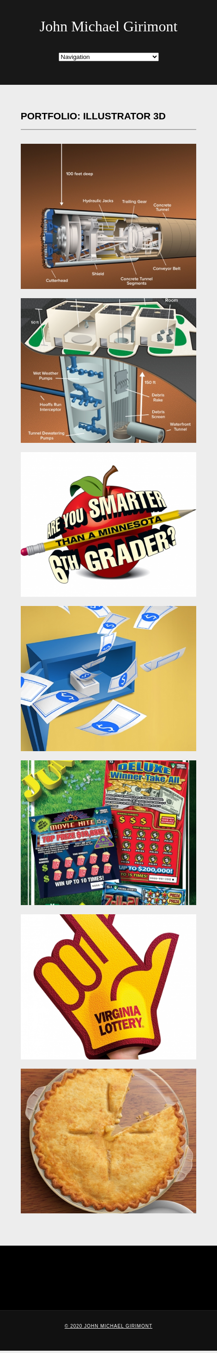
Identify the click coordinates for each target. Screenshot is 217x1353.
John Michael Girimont (109, 26)
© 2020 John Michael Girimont (108, 1326)
